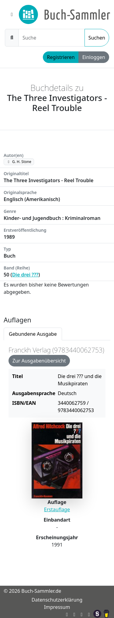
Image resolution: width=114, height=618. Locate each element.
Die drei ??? (25, 274)
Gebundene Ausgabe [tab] (33, 334)
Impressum (57, 607)
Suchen (96, 37)
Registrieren (60, 57)
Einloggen (93, 57)
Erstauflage (57, 509)
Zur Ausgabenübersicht (39, 360)
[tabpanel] (57, 453)
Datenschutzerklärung (57, 599)
